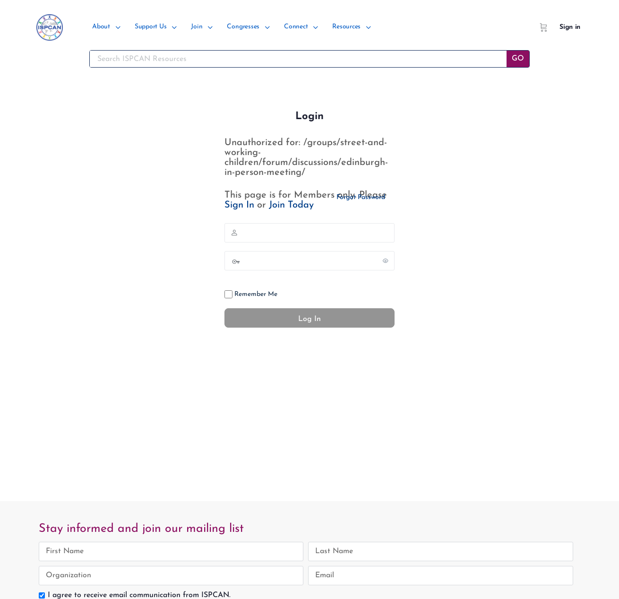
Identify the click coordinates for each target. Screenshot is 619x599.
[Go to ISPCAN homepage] (50, 26)
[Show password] (386, 260)
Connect (296, 26)
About (101, 26)
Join (196, 26)
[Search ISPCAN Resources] (298, 59)
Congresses (243, 26)
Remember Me (250, 294)
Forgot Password (360, 197)
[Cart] (543, 27)
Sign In (239, 205)
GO (518, 58)
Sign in (569, 27)
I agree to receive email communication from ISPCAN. (139, 595)
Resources (346, 26)
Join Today (291, 205)
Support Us (151, 26)
